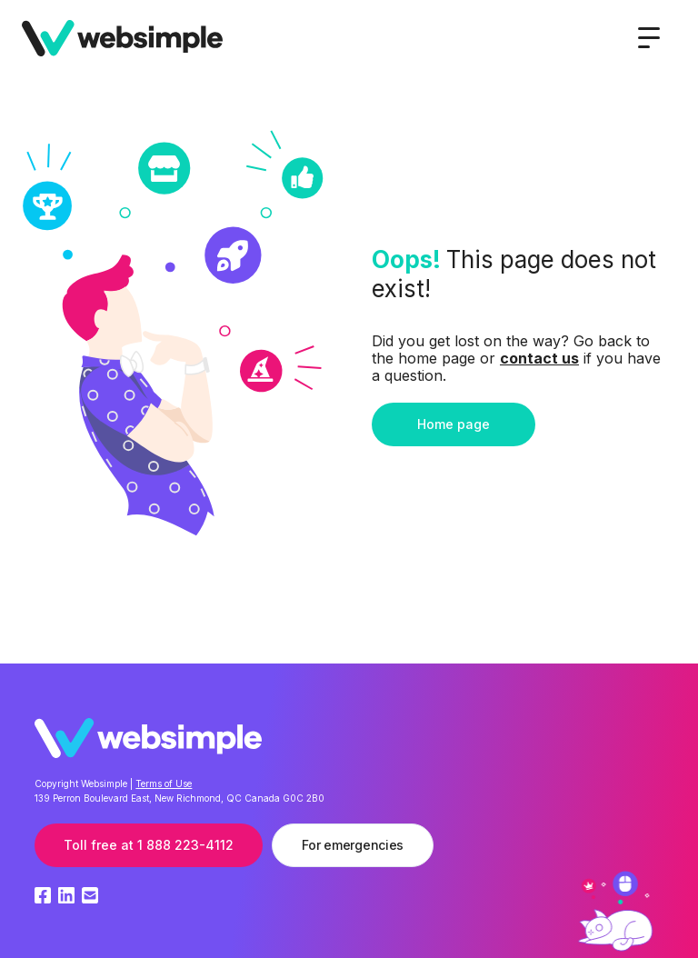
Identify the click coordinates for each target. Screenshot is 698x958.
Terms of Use (163, 783)
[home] (122, 37)
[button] (649, 38)
